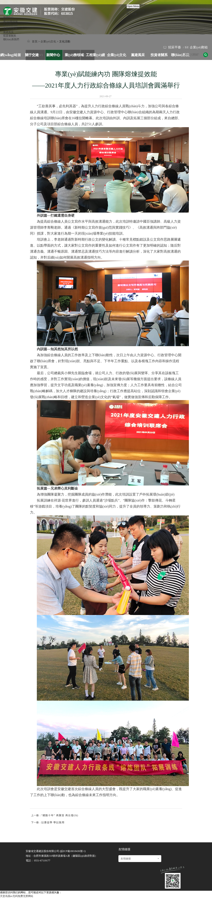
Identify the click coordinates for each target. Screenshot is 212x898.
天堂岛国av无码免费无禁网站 (16, 896)
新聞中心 (8, 17)
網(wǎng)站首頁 (136, 10)
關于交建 (132, 13)
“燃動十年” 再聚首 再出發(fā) (59, 815)
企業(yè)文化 (10, 28)
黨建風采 (8, 32)
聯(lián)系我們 (11, 39)
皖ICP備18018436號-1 (73, 851)
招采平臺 (174, 47)
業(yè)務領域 (10, 21)
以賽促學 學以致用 (52, 822)
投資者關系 (9, 35)
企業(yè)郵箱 (199, 47)
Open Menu (133, 6)
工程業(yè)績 (10, 24)
